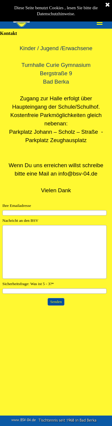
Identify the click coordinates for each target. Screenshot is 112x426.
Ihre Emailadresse (16, 205)
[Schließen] (108, 5)
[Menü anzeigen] (99, 22)
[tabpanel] (56, 119)
